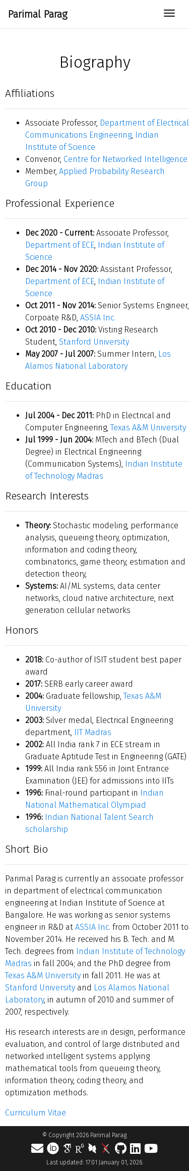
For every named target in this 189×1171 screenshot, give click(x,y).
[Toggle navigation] (169, 14)
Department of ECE (59, 245)
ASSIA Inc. (97, 317)
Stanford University (94, 342)
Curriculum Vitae (35, 1113)
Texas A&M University (148, 427)
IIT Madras (92, 732)
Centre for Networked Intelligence (125, 159)
